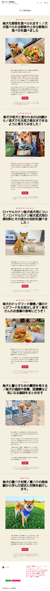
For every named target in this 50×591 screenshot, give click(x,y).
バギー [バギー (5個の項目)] (30, 570)
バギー (32, 466)
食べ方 (23, 104)
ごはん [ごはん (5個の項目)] (36, 566)
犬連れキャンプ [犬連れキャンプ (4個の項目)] (28, 576)
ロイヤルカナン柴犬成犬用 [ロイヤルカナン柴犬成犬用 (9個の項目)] (43, 570)
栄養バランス (29, 103)
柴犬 (26, 103)
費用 (24, 469)
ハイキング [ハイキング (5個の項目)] (27, 570)
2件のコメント (29, 314)
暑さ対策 (16, 555)
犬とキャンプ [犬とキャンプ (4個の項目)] (35, 575)
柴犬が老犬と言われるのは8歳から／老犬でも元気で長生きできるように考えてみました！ (25, 120)
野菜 (20, 104)
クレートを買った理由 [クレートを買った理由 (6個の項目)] (29, 569)
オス (15, 370)
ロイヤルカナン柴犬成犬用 (27, 196)
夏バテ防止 (23, 103)
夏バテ (32, 554)
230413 (26, 396)
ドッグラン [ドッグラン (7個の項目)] (42, 569)
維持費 (22, 469)
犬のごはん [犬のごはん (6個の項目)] (43, 575)
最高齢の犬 (16, 198)
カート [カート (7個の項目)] (30, 567)
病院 (18, 104)
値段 (28, 468)
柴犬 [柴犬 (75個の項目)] (38, 574)
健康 (17, 103)
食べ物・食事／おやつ (30, 19)
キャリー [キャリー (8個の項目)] (33, 567)
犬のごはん (16, 104)
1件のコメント (29, 128)
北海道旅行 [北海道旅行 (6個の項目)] (33, 571)
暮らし (24, 19)
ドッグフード (18, 102)
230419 (22, 314)
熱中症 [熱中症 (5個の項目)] (33, 575)
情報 (21, 19)
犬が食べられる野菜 (35, 103)
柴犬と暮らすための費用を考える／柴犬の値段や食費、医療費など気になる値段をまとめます (25, 389)
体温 (28, 554)
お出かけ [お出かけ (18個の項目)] (29, 566)
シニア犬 (15, 196)
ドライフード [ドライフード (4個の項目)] (46, 569)
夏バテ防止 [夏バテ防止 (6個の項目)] (27, 573)
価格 (26, 468)
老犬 (37, 198)
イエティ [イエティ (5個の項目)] (43, 566)
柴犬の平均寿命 (22, 198)
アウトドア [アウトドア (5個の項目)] (39, 566)
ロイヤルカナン (29, 102)
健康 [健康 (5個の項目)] (28, 571)
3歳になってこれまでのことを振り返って (22, 163)
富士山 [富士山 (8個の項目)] (31, 573)
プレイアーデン (34, 370)
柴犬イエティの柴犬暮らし (8, 2)
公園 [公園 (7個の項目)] (30, 571)
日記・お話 (27, 113)
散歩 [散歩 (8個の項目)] (36, 573)
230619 (22, 128)
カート (15, 466)
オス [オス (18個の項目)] (45, 566)
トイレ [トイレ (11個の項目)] (34, 569)
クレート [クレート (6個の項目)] (40, 567)
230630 (26, 34)
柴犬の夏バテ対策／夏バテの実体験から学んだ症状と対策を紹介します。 (25, 485)
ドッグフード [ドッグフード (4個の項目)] (38, 569)
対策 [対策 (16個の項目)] (33, 573)
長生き (15, 199)
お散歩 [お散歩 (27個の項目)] (33, 566)
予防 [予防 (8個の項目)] (26, 571)
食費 (28, 469)
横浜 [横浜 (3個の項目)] (30, 575)
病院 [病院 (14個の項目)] (31, 576)
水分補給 (26, 555)
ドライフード (23, 102)
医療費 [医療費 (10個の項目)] (42, 571)
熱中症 (30, 555)
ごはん (15, 102)
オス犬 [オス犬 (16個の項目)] (27, 567)
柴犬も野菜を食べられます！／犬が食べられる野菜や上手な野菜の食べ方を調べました (25, 27)
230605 (26, 226)
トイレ (29, 466)
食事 (25, 104)
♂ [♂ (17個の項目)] (26, 566)
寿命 (38, 196)
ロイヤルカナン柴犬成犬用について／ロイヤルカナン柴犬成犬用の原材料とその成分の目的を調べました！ (25, 217)
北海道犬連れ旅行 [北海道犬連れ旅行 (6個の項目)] (38, 571)
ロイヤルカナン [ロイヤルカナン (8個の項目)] (34, 570)
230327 (26, 492)
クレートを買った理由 (23, 466)
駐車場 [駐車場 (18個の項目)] (37, 576)
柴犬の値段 (35, 468)
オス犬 (18, 370)
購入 (26, 469)
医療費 (19, 103)
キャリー (17, 553)
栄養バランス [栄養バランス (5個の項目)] (28, 575)
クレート (17, 466)
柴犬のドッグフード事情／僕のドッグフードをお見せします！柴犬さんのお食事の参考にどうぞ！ (25, 307)
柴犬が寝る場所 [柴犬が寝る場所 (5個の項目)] (42, 573)
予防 (29, 371)
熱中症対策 (33, 555)
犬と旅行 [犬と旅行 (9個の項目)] (39, 575)
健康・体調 (18, 19)
